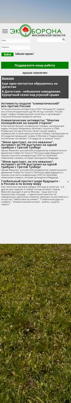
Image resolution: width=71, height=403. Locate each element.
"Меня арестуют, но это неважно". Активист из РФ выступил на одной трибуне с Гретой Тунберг (29, 144)
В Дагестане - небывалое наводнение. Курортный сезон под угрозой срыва (31, 93)
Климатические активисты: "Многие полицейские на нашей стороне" (30, 121)
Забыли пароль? (24, 54)
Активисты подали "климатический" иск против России (30, 104)
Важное (8, 78)
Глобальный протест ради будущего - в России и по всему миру (30, 182)
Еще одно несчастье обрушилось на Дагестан (30, 85)
